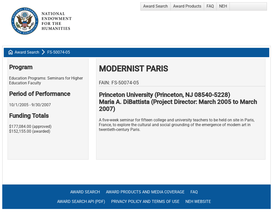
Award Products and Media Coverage (145, 192)
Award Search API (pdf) (81, 201)
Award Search (155, 6)
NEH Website (198, 201)
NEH (223, 6)
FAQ (210, 6)
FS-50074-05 (58, 52)
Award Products (187, 6)
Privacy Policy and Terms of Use (145, 201)
